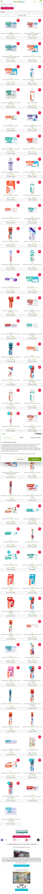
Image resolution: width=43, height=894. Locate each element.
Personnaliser (21, 459)
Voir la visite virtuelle (21, 889)
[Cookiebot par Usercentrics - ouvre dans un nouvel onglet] (36, 434)
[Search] (20, 4)
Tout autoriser (35, 459)
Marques (6, 6)
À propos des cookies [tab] (35, 437)
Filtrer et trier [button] (21, 15)
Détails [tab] (21, 437)
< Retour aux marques (7, 8)
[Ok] (42, 4)
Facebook (4, 840)
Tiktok (39, 840)
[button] (34, 2)
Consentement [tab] (7, 437)
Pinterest (28, 840)
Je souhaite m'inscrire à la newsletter (21, 836)
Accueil (2, 6)
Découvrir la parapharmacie (21, 865)
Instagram (16, 840)
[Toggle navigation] (1, 1)
